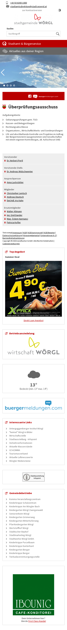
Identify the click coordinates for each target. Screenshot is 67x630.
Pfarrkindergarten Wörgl (21, 524)
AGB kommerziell (35, 232)
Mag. (17, 218)
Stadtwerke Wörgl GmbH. (21, 538)
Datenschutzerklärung (12, 235)
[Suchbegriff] (33, 34)
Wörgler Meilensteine (20, 460)
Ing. (14, 215)
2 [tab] (7, 85)
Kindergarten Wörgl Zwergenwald (26, 510)
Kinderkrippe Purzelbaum (21, 542)
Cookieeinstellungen (11, 243)
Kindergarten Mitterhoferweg (24, 520)
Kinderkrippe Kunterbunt (21, 546)
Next (64, 72)
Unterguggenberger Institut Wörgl (26, 428)
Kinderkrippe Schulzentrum (22, 502)
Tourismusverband (18, 453)
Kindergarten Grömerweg (22, 517)
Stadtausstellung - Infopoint (23, 439)
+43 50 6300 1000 (18, 2)
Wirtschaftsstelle (17, 435)
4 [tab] (14, 85)
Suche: (10, 28)
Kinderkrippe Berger (19, 553)
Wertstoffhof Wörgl (18, 528)
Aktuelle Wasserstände (20, 446)
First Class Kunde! (37, 621)
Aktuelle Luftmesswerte (21, 457)
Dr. (15, 160)
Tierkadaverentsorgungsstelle (24, 556)
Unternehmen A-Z (48, 235)
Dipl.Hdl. (15, 200)
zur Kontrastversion (32, 10)
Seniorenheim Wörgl (19, 513)
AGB (25, 232)
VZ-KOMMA (14, 450)
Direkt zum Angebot (33, 320)
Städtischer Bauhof (18, 531)
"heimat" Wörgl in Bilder (21, 432)
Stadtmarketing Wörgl (20, 535)
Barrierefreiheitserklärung (13, 238)
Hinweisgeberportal (31, 235)
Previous (2, 72)
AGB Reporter (49, 232)
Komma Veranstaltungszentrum (24, 499)
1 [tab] (4, 85)
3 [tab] (11, 85)
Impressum (17, 232)
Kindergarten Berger (19, 549)
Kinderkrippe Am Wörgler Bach (24, 506)
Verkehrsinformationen (20, 442)
